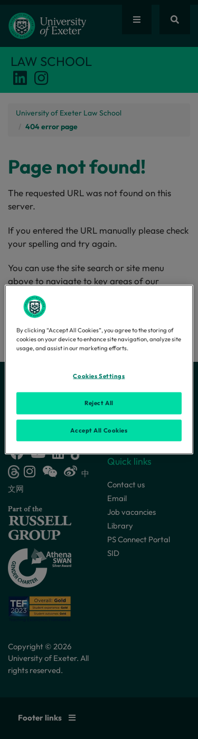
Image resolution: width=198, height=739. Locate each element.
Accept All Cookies (98, 430)
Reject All (99, 402)
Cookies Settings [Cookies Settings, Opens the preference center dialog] (99, 375)
